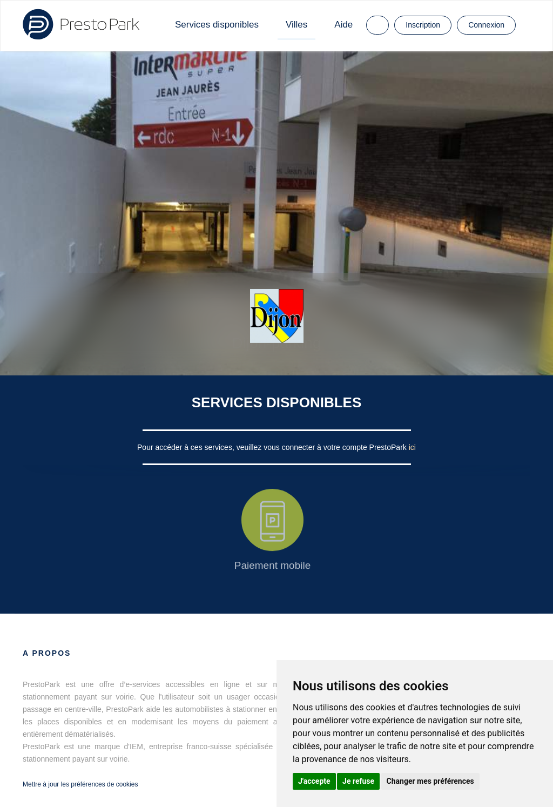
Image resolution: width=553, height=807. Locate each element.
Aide (343, 24)
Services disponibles (217, 24)
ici (412, 447)
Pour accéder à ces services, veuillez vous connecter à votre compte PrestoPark (273, 447)
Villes (296, 24)
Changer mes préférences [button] (430, 781)
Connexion (486, 25)
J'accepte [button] (314, 781)
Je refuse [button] (358, 781)
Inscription (423, 25)
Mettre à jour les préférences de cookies (80, 784)
